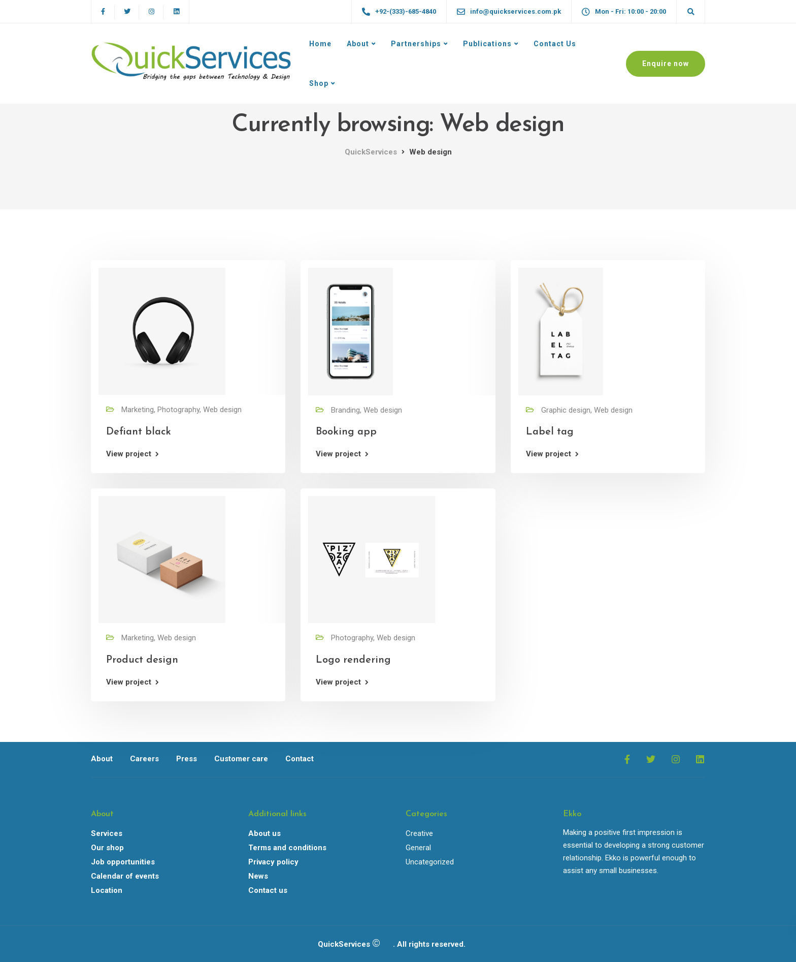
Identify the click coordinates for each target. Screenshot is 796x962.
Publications (487, 44)
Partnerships (416, 44)
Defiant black (138, 432)
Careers (144, 758)
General (418, 847)
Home (320, 44)
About (358, 44)
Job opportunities (123, 861)
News (258, 876)
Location (106, 890)
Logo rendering (353, 660)
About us (264, 833)
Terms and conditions (287, 847)
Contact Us (555, 44)
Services (106, 833)
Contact (299, 758)
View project (128, 454)
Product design (142, 660)
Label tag (550, 432)
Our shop (107, 847)
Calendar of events (125, 876)
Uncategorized (430, 861)
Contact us (267, 890)
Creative (419, 833)
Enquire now (665, 63)
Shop (318, 83)
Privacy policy (273, 861)
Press (186, 758)
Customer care (241, 758)
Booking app (346, 432)
